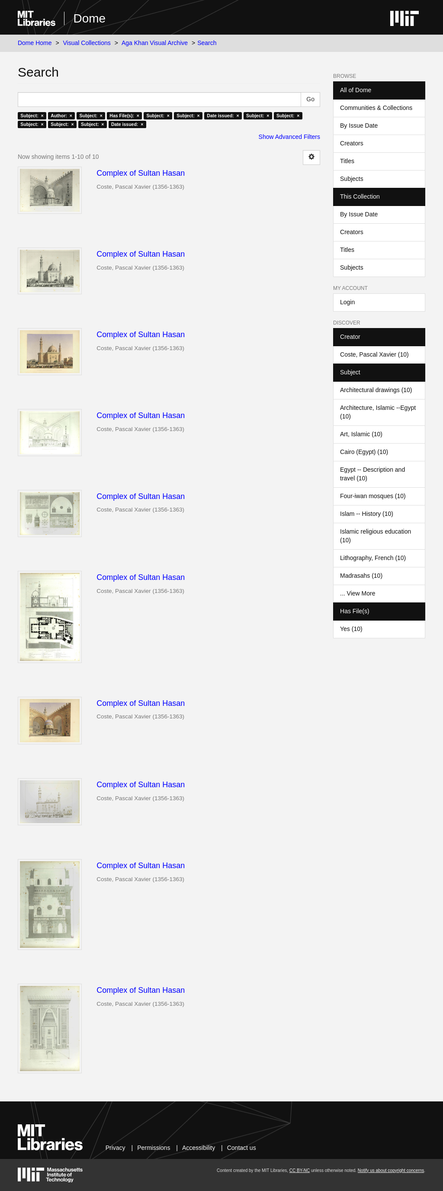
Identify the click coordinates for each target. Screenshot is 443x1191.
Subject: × (31, 115)
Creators (351, 143)
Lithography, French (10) (373, 557)
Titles (347, 161)
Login (347, 302)
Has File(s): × (124, 115)
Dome (89, 18)
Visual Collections (87, 42)
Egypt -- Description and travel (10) (372, 474)
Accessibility (198, 1147)
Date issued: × (223, 115)
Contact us (241, 1147)
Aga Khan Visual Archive (155, 42)
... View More (357, 593)
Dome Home (35, 42)
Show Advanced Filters (289, 136)
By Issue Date (359, 125)
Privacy (115, 1147)
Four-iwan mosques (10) (373, 495)
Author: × (61, 115)
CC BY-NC (299, 1170)
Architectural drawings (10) (376, 389)
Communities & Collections (376, 107)
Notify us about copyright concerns (391, 1170)
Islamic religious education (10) (375, 536)
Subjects (351, 178)
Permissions (153, 1147)
